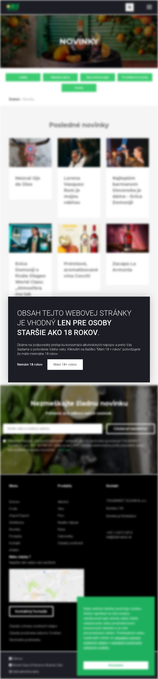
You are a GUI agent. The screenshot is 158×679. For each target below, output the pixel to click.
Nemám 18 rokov (30, 364)
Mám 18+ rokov (65, 364)
